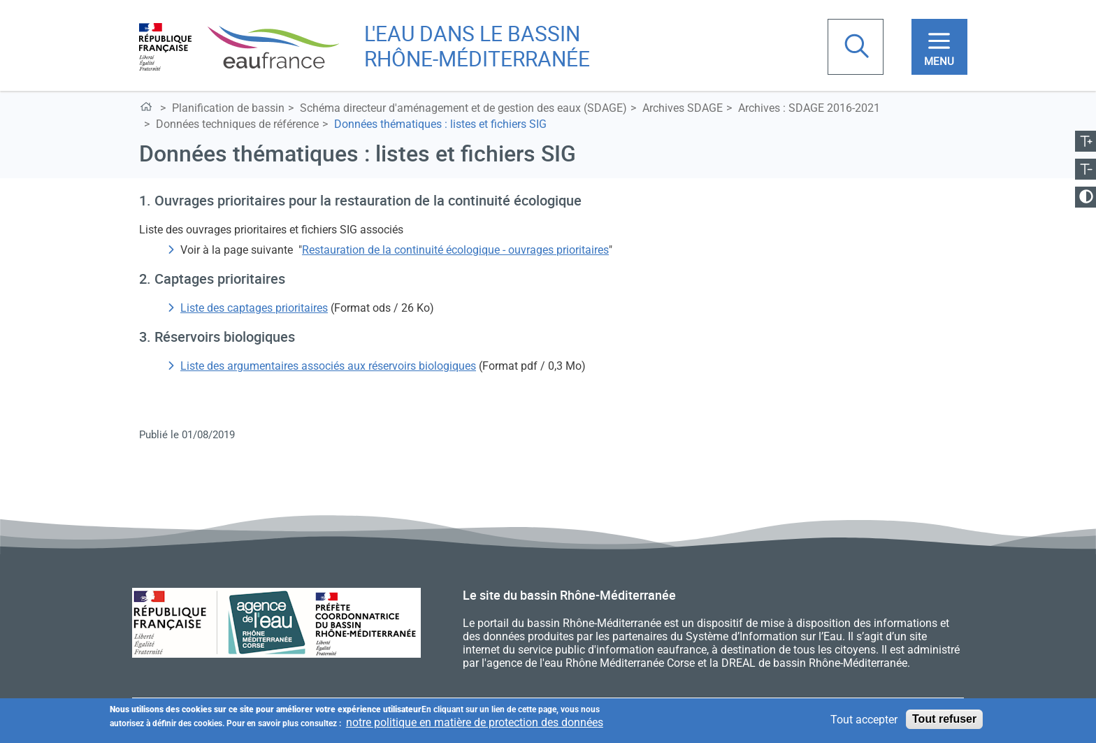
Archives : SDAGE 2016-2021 (809, 108)
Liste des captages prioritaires (254, 308)
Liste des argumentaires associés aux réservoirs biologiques (328, 366)
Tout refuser (944, 720)
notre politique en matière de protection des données (474, 723)
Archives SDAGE (682, 108)
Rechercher (858, 47)
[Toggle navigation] (939, 47)
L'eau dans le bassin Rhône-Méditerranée (148, 109)
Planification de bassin (228, 108)
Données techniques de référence (237, 124)
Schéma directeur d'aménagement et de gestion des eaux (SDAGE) (463, 108)
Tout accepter (863, 720)
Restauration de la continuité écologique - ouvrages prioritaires (455, 250)
